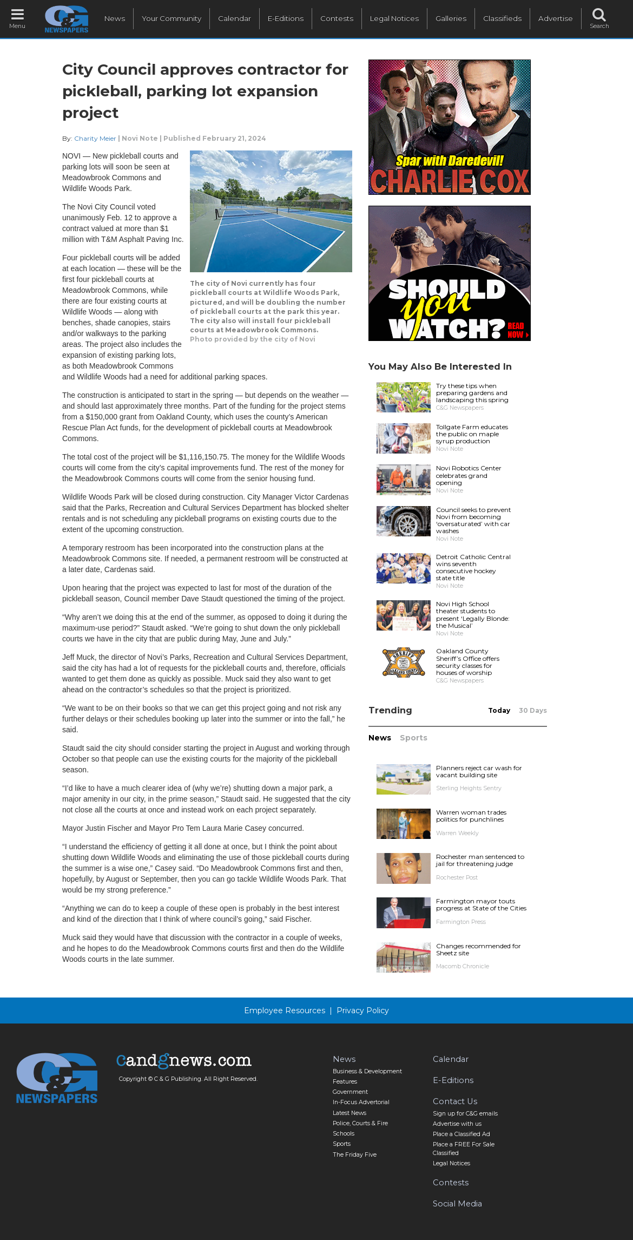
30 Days (533, 710)
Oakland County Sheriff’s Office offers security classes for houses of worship (467, 662)
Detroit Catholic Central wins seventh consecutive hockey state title (473, 567)
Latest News (349, 1113)
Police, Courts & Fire (360, 1123)
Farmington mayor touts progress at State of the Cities (481, 904)
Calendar (234, 18)
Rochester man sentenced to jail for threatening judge (480, 860)
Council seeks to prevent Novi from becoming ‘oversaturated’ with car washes (473, 520)
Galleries (451, 18)
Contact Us (455, 1101)
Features (345, 1081)
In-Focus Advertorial (361, 1102)
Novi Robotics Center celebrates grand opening (469, 475)
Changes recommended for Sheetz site (478, 949)
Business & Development (367, 1071)
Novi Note (140, 138)
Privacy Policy (363, 1010)
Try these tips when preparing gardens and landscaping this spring (472, 393)
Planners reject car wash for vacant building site (479, 771)
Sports (413, 738)
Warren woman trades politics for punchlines (471, 815)
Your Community (171, 18)
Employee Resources (284, 1010)
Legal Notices (394, 18)
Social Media (457, 1204)
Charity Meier (96, 138)
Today (499, 710)
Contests (336, 18)
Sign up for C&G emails (465, 1113)
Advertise (555, 18)
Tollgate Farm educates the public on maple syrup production (472, 434)
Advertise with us (457, 1123)
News (114, 18)
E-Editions (286, 18)
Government (350, 1091)
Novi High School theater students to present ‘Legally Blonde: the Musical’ (473, 614)
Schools (343, 1133)
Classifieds (502, 18)
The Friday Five (355, 1154)
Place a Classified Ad (461, 1134)
